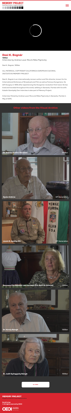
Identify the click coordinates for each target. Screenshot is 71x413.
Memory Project (35, 397)
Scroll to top (6, 402)
